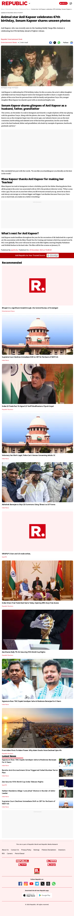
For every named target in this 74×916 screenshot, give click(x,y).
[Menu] (70, 3)
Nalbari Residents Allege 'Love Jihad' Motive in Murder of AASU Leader (28, 792)
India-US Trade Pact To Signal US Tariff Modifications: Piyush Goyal (28, 406)
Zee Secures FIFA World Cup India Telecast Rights (22, 782)
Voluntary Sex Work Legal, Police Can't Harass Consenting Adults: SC (28, 455)
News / (3, 9)
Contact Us (15, 850)
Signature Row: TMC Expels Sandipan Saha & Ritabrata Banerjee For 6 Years (31, 701)
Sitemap (36, 850)
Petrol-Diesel (19, 853)
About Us (5, 850)
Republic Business (7, 409)
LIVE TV (63, 3)
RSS (3, 853)
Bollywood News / (25, 9)
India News (5, 360)
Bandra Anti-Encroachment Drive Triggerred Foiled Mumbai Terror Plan (30, 771)
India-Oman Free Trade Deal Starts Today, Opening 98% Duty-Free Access (30, 603)
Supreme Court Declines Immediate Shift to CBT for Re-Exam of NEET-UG (30, 357)
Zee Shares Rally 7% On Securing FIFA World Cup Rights (23, 652)
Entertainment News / (12, 9)
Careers (10, 853)
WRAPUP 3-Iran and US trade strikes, (16, 553)
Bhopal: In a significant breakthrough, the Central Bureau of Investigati (30, 308)
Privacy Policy (26, 850)
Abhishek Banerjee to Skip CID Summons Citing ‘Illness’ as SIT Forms (28, 504)
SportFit (4, 557)
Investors (61, 850)
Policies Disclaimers (49, 850)
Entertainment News (9, 42)
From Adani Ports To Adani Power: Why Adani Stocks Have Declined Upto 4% (31, 750)
